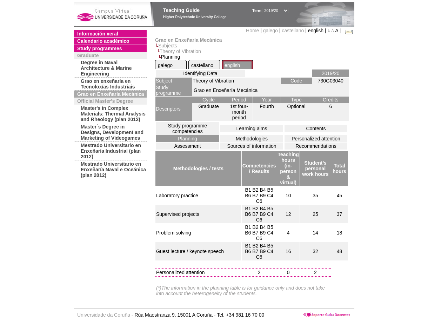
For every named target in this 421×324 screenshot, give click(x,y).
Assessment (187, 146)
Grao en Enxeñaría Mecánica (110, 94)
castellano (293, 30)
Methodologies (252, 138)
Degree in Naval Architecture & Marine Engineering (106, 68)
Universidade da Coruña (103, 315)
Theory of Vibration (180, 51)
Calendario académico (103, 41)
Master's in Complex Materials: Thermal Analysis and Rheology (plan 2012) (113, 113)
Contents (316, 128)
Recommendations (315, 146)
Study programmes (99, 48)
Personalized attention (316, 138)
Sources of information (251, 146)
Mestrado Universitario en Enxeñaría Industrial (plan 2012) (111, 151)
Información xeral (97, 34)
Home (253, 30)
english (232, 65)
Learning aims (251, 128)
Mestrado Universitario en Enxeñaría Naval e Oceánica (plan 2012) (113, 169)
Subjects (167, 45)
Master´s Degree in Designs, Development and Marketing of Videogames (112, 132)
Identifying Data (200, 73)
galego (270, 30)
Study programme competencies (187, 128)
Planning (187, 138)
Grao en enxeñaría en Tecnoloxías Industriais (108, 84)
